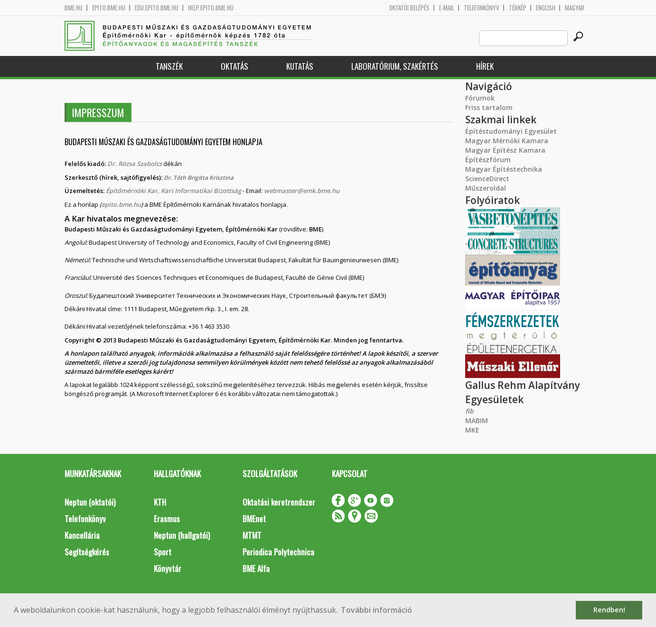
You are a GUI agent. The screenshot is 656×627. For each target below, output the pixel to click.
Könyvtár (167, 568)
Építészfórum (488, 159)
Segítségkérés (87, 552)
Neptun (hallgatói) (182, 535)
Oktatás (234, 66)
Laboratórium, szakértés (394, 66)
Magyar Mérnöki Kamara (506, 140)
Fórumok (480, 97)
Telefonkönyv (481, 8)
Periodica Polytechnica (278, 552)
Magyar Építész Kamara (505, 150)
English (545, 8)
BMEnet (254, 519)
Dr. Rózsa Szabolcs (135, 163)
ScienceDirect (487, 178)
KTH (160, 502)
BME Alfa (256, 568)
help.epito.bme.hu (211, 8)
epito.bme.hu (108, 8)
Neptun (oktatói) (90, 502)
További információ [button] (376, 610)
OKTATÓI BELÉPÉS (409, 8)
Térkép (517, 8)
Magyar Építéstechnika (503, 169)
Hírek (485, 66)
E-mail (446, 8)
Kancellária (82, 535)
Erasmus (167, 519)
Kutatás (299, 66)
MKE (472, 429)
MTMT (252, 535)
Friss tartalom (489, 107)
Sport (162, 552)
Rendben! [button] (609, 609)
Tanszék (169, 66)
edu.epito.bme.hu (156, 8)
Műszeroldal (485, 188)
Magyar (574, 8)
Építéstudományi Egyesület (511, 131)
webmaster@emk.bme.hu (301, 190)
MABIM (476, 420)
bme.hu (74, 8)
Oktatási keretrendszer (279, 502)
